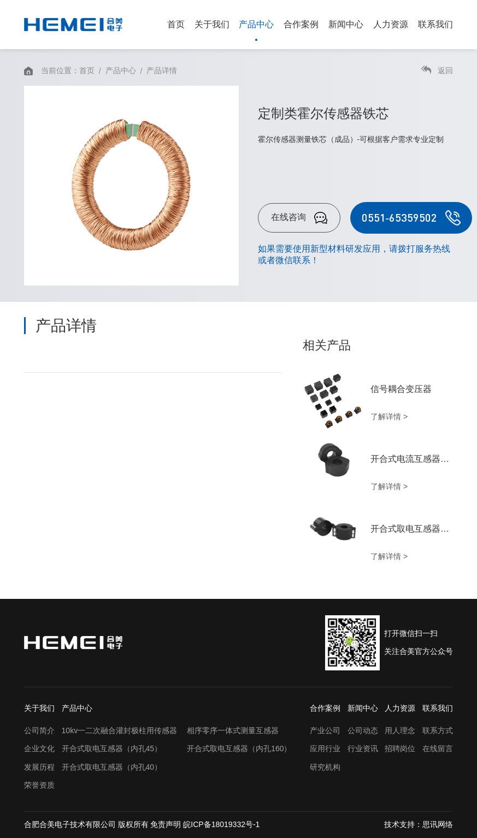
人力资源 (390, 24)
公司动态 (363, 730)
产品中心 (256, 24)
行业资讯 (363, 748)
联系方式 (437, 730)
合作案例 (301, 24)
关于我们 (212, 24)
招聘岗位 (400, 748)
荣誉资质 (39, 785)
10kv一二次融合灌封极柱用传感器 (120, 730)
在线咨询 (299, 218)
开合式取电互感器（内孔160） (239, 748)
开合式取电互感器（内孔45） (112, 748)
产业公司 (325, 730)
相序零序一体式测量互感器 (233, 730)
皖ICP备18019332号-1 (221, 824)
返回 (437, 70)
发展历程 (39, 767)
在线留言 (437, 748)
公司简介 (39, 730)
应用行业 (325, 748)
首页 (176, 24)
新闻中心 (345, 24)
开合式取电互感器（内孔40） (112, 767)
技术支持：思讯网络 (418, 824)
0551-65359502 (411, 217)
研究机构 (325, 767)
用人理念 (400, 730)
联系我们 (435, 24)
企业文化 (39, 748)
